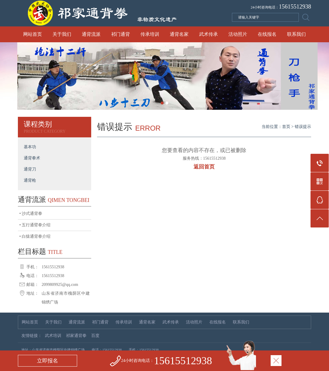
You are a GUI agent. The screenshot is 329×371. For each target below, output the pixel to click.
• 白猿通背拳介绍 (34, 236)
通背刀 (30, 169)
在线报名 (267, 34)
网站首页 (32, 34)
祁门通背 (120, 34)
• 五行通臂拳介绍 (34, 225)
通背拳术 (32, 158)
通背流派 (91, 34)
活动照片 (237, 34)
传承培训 (149, 34)
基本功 (30, 147)
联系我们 (296, 34)
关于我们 (61, 34)
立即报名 (47, 361)
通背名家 (179, 34)
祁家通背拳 (76, 335)
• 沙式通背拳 (30, 213)
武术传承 (208, 34)
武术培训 (53, 335)
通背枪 (30, 180)
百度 (95, 335)
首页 (286, 126)
